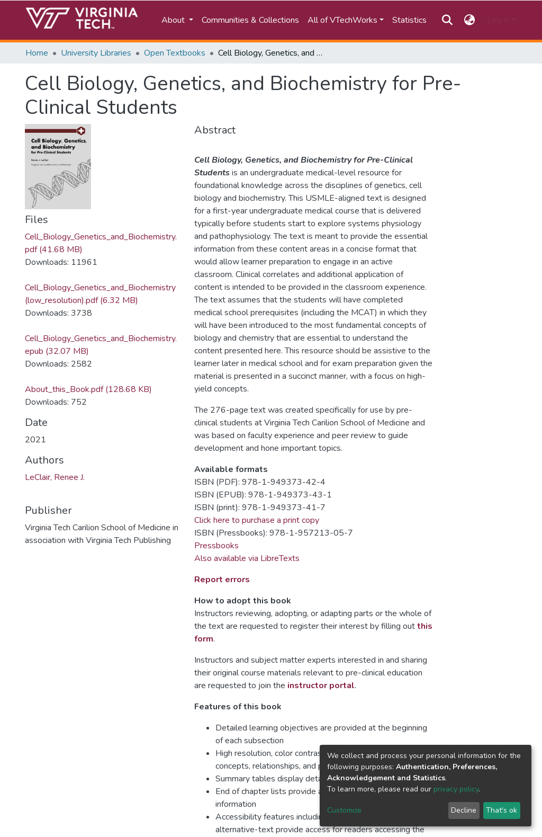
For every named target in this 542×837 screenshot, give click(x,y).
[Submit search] (447, 20)
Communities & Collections (250, 20)
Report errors (222, 579)
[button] (469, 20)
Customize (344, 810)
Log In (498, 20)
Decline (463, 810)
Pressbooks (216, 545)
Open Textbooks (174, 53)
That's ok (501, 810)
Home (36, 53)
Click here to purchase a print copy (256, 520)
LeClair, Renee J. (55, 477)
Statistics (409, 20)
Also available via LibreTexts (247, 558)
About (174, 20)
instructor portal (321, 685)
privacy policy (455, 789)
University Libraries (96, 53)
